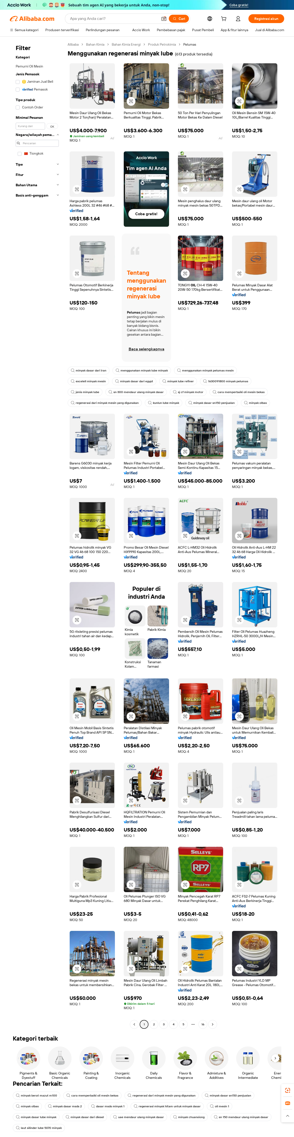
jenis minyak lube (85, 392)
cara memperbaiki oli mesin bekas (239, 392)
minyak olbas (255, 403)
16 (202, 1024)
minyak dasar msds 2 (65, 1106)
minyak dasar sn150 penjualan (211, 403)
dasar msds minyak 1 (107, 1106)
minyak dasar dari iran (88, 370)
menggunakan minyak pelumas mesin (205, 370)
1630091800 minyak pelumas (225, 381)
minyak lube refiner (178, 381)
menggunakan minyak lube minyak (142, 370)
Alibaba (73, 44)
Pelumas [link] (189, 44)
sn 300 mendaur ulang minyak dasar (136, 392)
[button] (287, 1116)
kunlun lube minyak (163, 403)
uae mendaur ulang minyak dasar (138, 1117)
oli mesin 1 (219, 1106)
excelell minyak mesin (88, 381)
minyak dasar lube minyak (36, 1117)
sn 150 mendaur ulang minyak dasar (241, 1117)
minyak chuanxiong (189, 1117)
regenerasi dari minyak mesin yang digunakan (105, 403)
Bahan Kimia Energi (126, 44)
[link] (287, 1090)
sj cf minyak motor (188, 392)
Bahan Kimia (95, 44)
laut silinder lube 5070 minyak (39, 1128)
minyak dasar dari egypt (134, 381)
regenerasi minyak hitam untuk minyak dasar (167, 1106)
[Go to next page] (212, 1024)
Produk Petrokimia (162, 44)
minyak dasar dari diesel (85, 1117)
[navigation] (37, 535)
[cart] (224, 19)
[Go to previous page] (134, 1024)
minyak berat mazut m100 (36, 1095)
